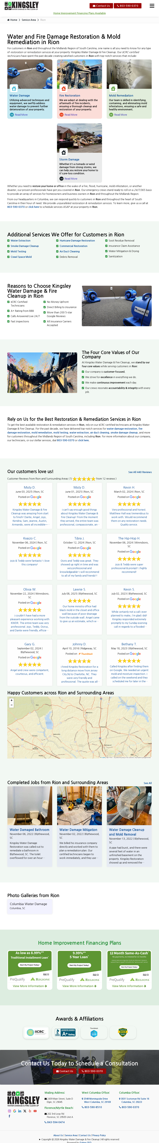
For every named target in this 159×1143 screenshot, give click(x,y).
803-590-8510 (92, 1101)
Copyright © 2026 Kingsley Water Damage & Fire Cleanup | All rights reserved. (80, 1133)
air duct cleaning (99, 432)
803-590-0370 (127, 6)
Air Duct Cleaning (70, 251)
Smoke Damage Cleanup (25, 246)
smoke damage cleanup (124, 432)
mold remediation (42, 432)
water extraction (79, 432)
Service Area (29, 20)
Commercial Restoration (73, 246)
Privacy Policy (99, 1129)
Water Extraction (20, 240)
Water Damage (20, 95)
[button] (11, 700)
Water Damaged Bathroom (29, 829)
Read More (19, 115)
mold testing (60, 432)
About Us (58, 1129)
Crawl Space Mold (21, 257)
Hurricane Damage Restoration (77, 240)
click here (33, 207)
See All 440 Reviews (140, 472)
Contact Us (101, 6)
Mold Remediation (121, 95)
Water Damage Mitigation (78, 829)
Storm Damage (69, 159)
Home (12, 20)
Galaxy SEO (85, 1137)
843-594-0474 (55, 1116)
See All (148, 783)
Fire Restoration (69, 95)
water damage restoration (122, 429)
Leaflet (102, 757)
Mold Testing (18, 251)
